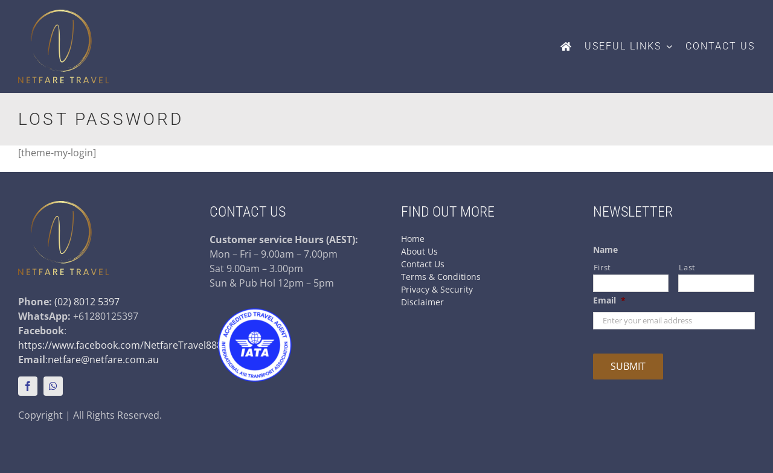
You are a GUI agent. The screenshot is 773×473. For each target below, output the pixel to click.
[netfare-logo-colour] (63, 14)
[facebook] (27, 386)
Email (609, 300)
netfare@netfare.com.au (103, 359)
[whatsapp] (53, 386)
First (602, 267)
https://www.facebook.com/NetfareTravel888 (120, 345)
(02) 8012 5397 (87, 301)
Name (605, 249)
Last (687, 267)
